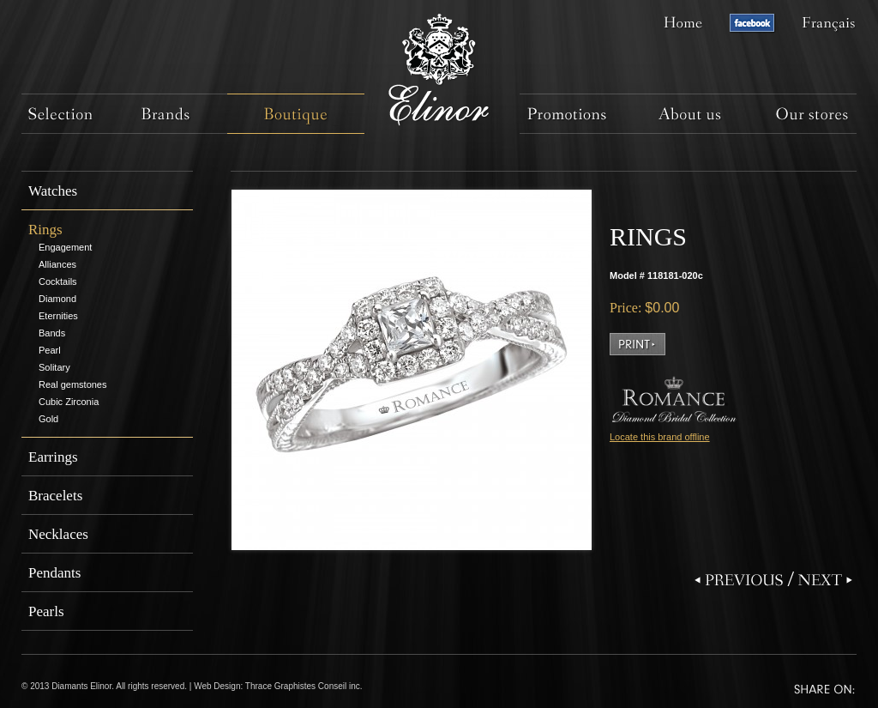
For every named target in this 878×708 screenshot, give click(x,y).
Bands (52, 333)
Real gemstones (73, 384)
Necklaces (58, 534)
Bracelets (55, 495)
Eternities (58, 316)
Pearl (50, 350)
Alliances (57, 264)
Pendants (54, 573)
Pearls (46, 611)
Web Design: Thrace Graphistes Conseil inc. (278, 686)
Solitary (54, 367)
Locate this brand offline (660, 437)
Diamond (57, 298)
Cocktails (58, 281)
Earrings (53, 457)
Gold (48, 419)
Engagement (65, 247)
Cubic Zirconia (69, 401)
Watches (52, 191)
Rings (45, 229)
